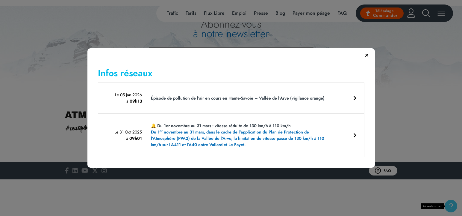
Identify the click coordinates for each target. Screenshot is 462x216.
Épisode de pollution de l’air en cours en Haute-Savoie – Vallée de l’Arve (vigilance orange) (238, 98)
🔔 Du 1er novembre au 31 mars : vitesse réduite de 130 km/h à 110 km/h (239, 135)
